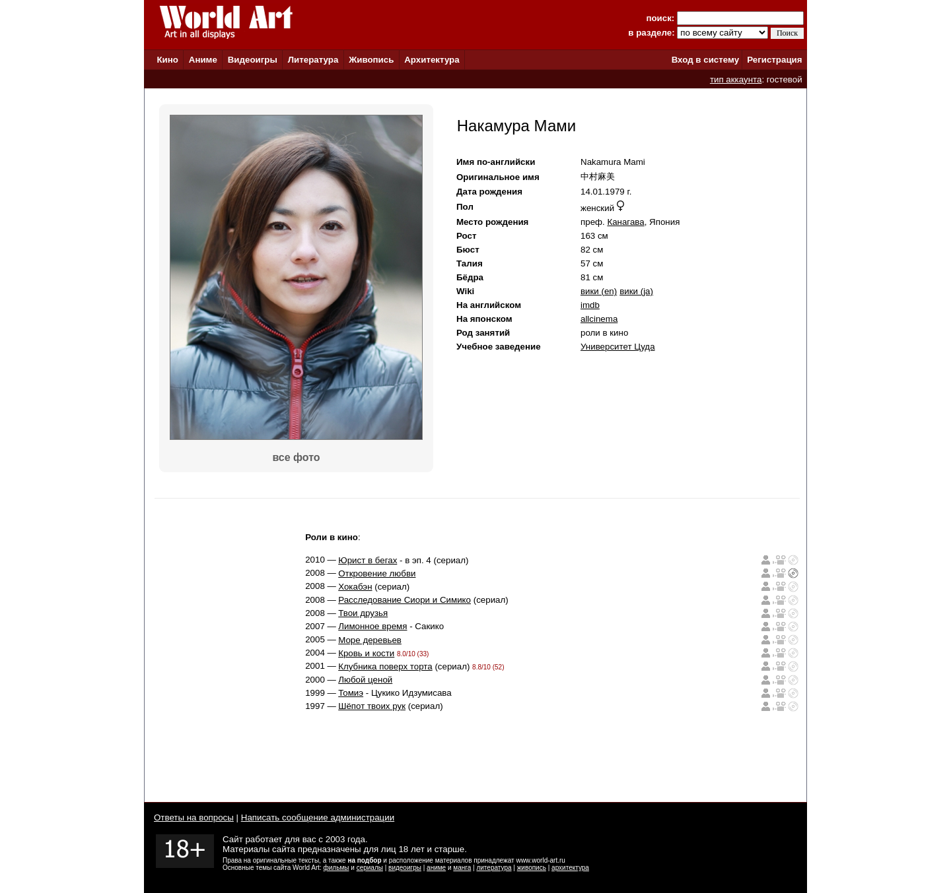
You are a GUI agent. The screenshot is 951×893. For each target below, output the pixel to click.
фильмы (336, 867)
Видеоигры (252, 60)
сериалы (370, 867)
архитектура (570, 867)
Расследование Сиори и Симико (404, 600)
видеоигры (404, 867)
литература (493, 867)
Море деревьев (370, 640)
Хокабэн (355, 587)
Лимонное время (372, 626)
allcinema (599, 319)
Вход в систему (705, 60)
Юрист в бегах (367, 560)
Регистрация (774, 60)
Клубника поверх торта (385, 666)
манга (462, 867)
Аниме (203, 60)
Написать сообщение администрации (317, 817)
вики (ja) (636, 291)
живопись (531, 867)
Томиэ (350, 693)
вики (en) (599, 291)
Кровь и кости (366, 653)
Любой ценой (365, 680)
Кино (167, 60)
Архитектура (431, 60)
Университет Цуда (618, 347)
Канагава (625, 222)
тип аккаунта (736, 79)
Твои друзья (363, 613)
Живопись (371, 60)
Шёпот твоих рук (371, 706)
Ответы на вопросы (194, 817)
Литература (313, 60)
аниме (436, 867)
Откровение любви (376, 573)
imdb (590, 305)
